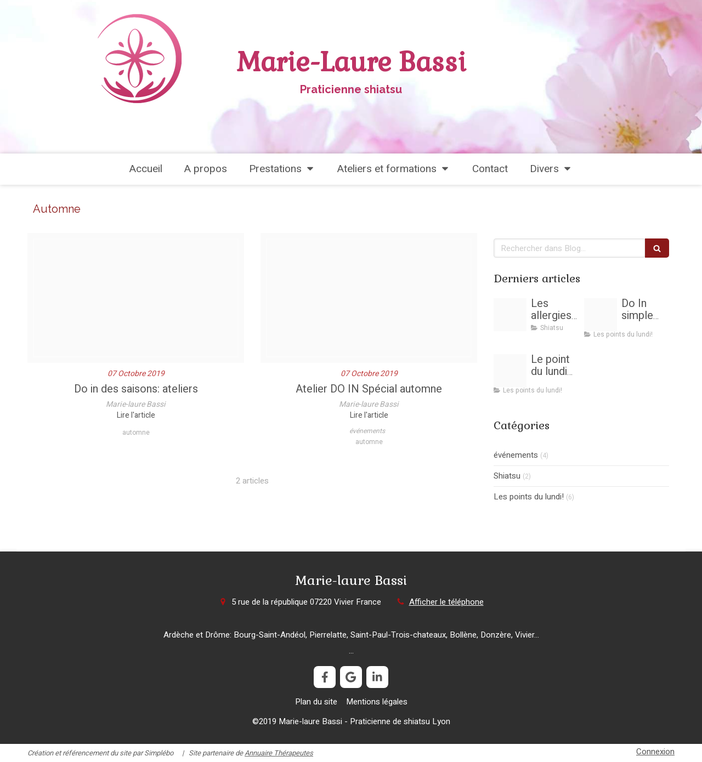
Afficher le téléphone (446, 602)
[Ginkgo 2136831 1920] (369, 298)
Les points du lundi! (529, 497)
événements (516, 455)
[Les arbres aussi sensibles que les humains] (600, 314)
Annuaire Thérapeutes (279, 753)
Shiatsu (507, 476)
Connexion (655, 752)
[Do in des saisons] (135, 298)
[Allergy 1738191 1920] (510, 314)
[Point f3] (510, 370)
